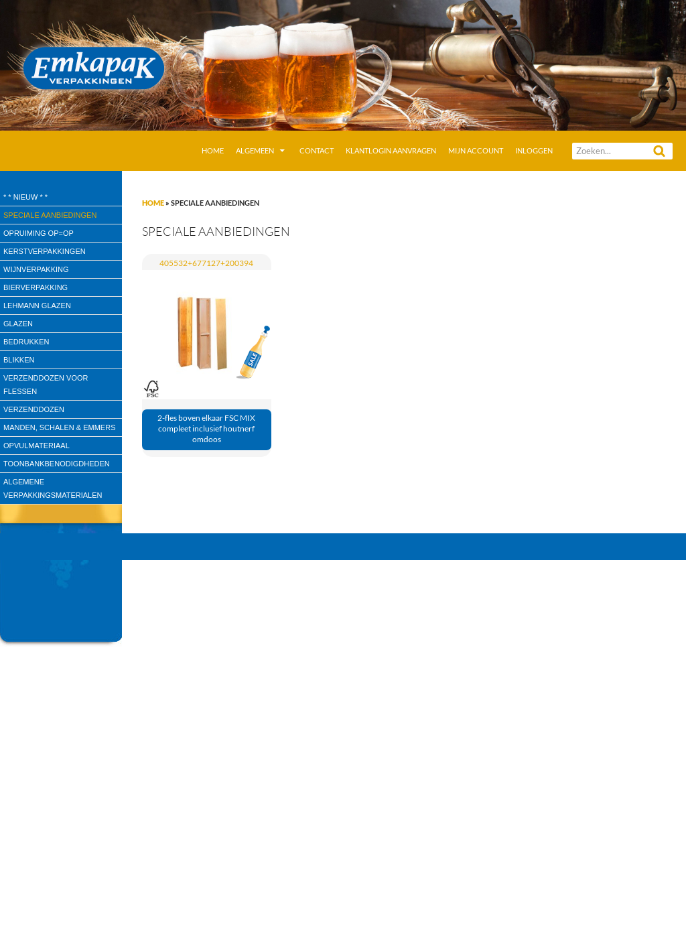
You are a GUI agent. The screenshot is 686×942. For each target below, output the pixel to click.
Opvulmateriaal (36, 446)
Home (213, 150)
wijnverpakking (36, 269)
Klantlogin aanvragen (391, 150)
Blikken (18, 360)
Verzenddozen (33, 409)
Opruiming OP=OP (38, 233)
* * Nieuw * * (25, 197)
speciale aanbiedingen (49, 215)
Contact (316, 150)
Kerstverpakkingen (44, 251)
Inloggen (534, 150)
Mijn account (475, 150)
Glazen (18, 324)
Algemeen (255, 150)
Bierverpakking (35, 287)
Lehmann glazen (37, 305)
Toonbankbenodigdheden (56, 464)
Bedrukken (26, 342)
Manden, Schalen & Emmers (59, 427)
